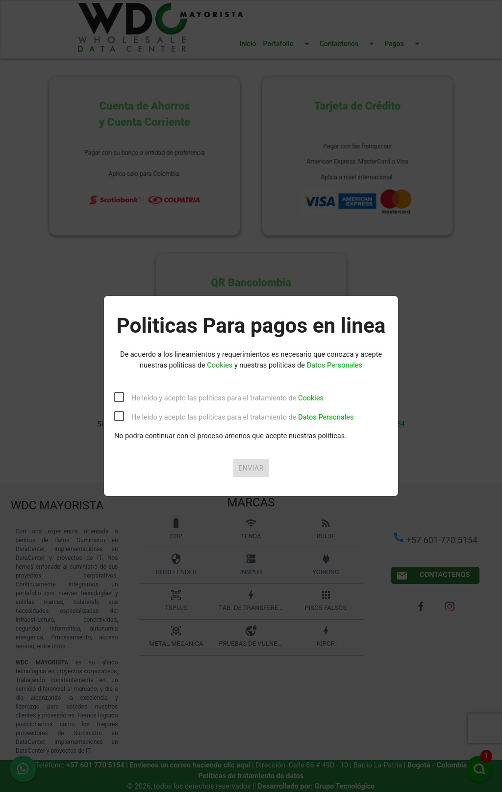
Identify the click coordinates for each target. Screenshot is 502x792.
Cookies (219, 365)
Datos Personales (334, 365)
